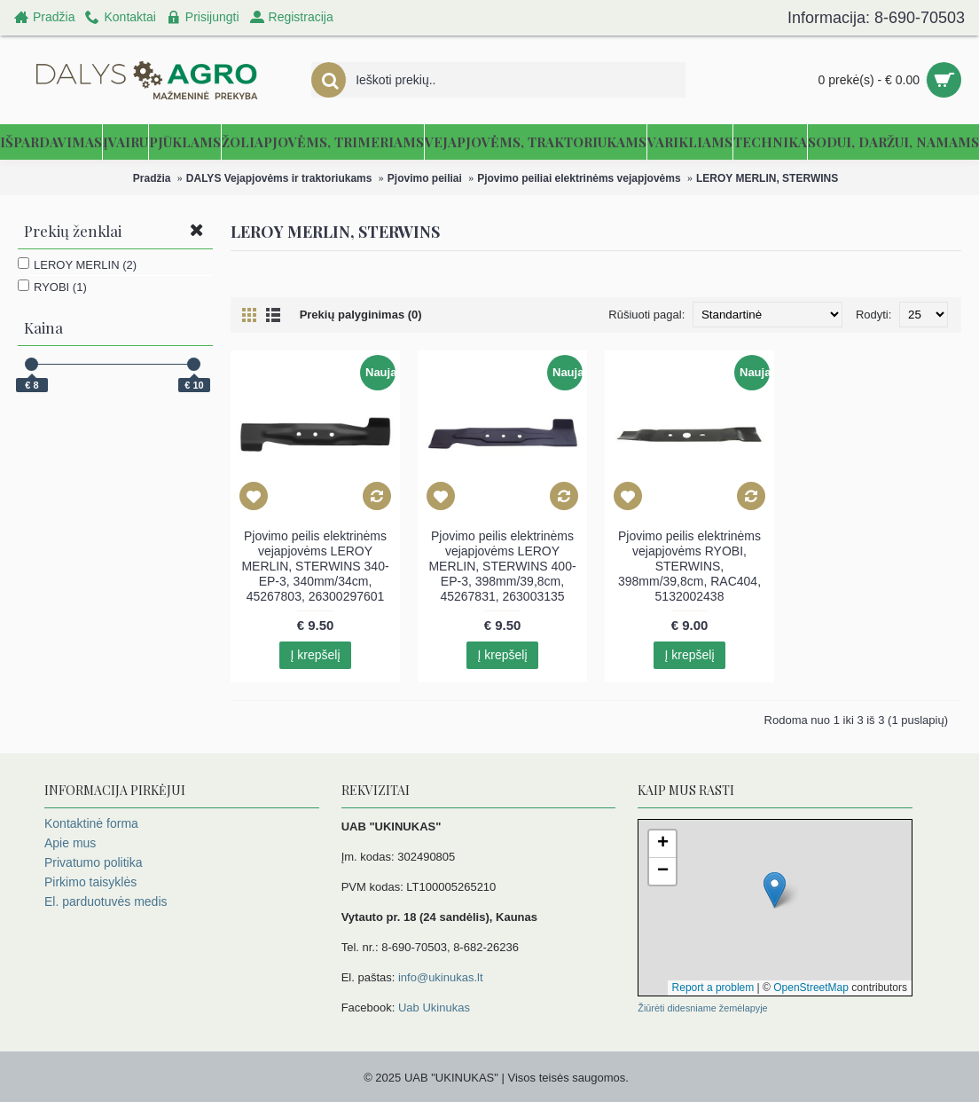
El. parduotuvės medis (106, 901)
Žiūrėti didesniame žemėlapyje (702, 1008)
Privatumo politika (93, 862)
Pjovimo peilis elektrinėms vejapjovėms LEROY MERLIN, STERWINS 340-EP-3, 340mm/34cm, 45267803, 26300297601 (314, 566)
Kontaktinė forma (91, 823)
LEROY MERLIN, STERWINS (767, 178)
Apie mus (70, 843)
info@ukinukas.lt (440, 977)
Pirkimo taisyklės (90, 882)
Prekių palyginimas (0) (361, 314)
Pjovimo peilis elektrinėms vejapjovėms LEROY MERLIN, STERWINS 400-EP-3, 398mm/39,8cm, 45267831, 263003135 (502, 566)
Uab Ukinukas (434, 1007)
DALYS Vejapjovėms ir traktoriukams (279, 178)
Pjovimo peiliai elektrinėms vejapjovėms (578, 178)
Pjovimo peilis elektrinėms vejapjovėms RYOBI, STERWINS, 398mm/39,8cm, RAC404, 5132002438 (689, 566)
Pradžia (152, 178)
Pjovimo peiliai (425, 178)
